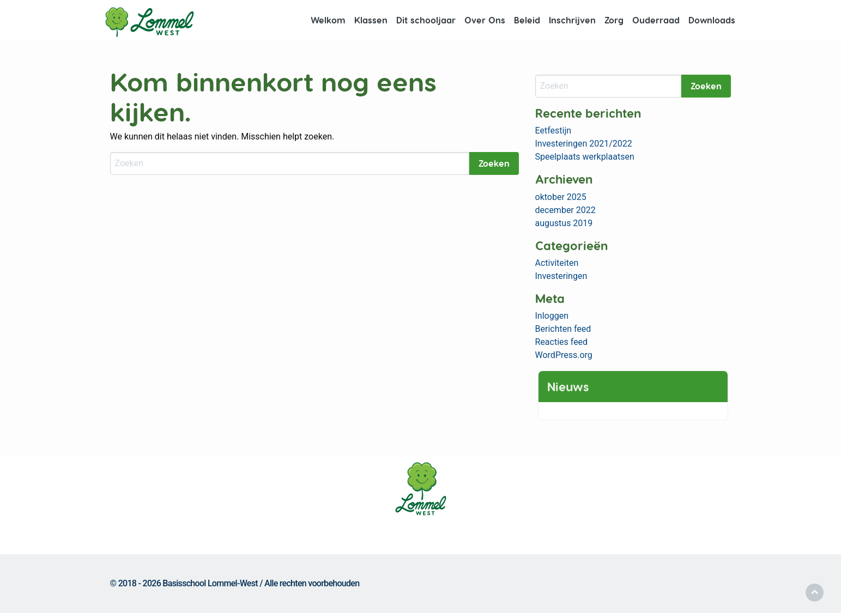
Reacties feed (561, 342)
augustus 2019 (564, 223)
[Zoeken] (289, 163)
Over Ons (484, 20)
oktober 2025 (560, 197)
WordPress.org (563, 355)
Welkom (328, 20)
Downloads (711, 20)
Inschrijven (572, 20)
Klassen (371, 20)
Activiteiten (557, 263)
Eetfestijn (553, 130)
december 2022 (565, 210)
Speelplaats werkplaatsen (584, 156)
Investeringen (561, 276)
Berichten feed (563, 329)
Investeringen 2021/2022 (583, 143)
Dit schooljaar (426, 20)
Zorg (614, 20)
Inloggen (552, 316)
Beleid (527, 20)
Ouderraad (656, 20)
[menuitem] (328, 20)
